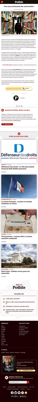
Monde (3, 336)
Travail (2, 338)
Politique (3, 327)
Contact (4, 387)
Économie (3, 339)
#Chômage (22, 352)
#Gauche (12, 352)
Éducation (3, 341)
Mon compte (22, 334)
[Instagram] (22, 392)
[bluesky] (15, 392)
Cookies (28, 389)
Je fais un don (22, 326)
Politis (15, 9)
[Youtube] (19, 392)
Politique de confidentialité (13, 389)
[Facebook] (12, 392)
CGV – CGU (31, 387)
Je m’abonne (21, 329)
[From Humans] (26, 392)
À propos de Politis (23, 332)
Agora (2, 326)
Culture (3, 334)
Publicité (23, 389)
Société (3, 331)
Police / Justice (4, 344)
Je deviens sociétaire (23, 327)
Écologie (3, 329)
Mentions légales (12, 387)
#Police (7, 352)
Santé (2, 343)
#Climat (3, 352)
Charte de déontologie (22, 387)
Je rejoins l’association (24, 331)
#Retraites (17, 352)
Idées (2, 332)
